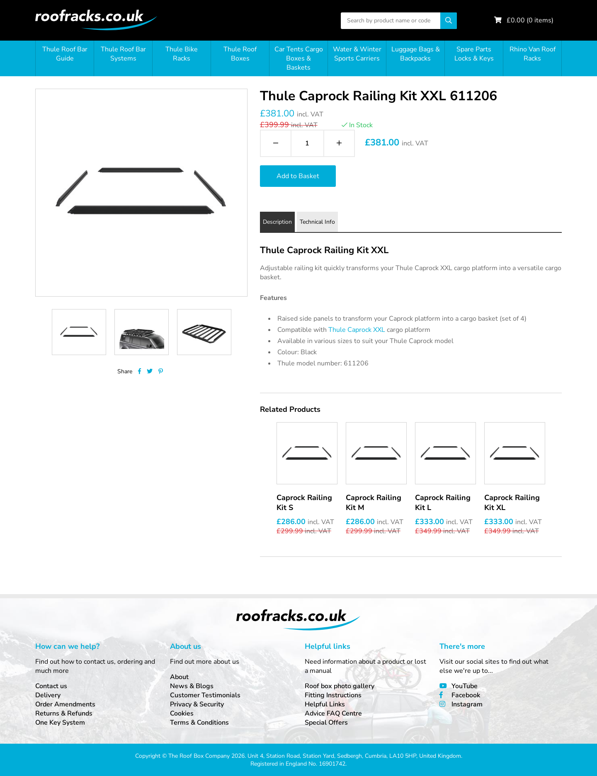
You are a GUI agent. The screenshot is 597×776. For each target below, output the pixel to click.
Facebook (465, 695)
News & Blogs (192, 686)
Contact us (51, 686)
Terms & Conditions (199, 722)
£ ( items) (530, 20)
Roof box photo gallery (339, 686)
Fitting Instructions (333, 695)
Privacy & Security (197, 704)
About (179, 677)
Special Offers (326, 722)
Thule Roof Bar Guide (64, 54)
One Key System (60, 722)
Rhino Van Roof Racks (533, 54)
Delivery (48, 695)
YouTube (464, 686)
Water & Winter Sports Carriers (357, 54)
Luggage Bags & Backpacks (415, 54)
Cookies (182, 713)
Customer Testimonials (205, 695)
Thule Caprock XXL (356, 329)
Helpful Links (325, 704)
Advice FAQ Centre (333, 713)
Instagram (467, 704)
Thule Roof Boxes (240, 54)
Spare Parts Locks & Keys (474, 54)
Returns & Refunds (63, 713)
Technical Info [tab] (317, 222)
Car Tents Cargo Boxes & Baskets (298, 58)
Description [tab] (277, 222)
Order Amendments (65, 704)
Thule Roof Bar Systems (123, 54)
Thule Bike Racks (181, 54)
